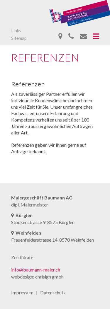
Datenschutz (53, 292)
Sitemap (19, 38)
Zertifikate (22, 257)
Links (16, 30)
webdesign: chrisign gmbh (37, 276)
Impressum (22, 292)
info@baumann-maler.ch (35, 269)
